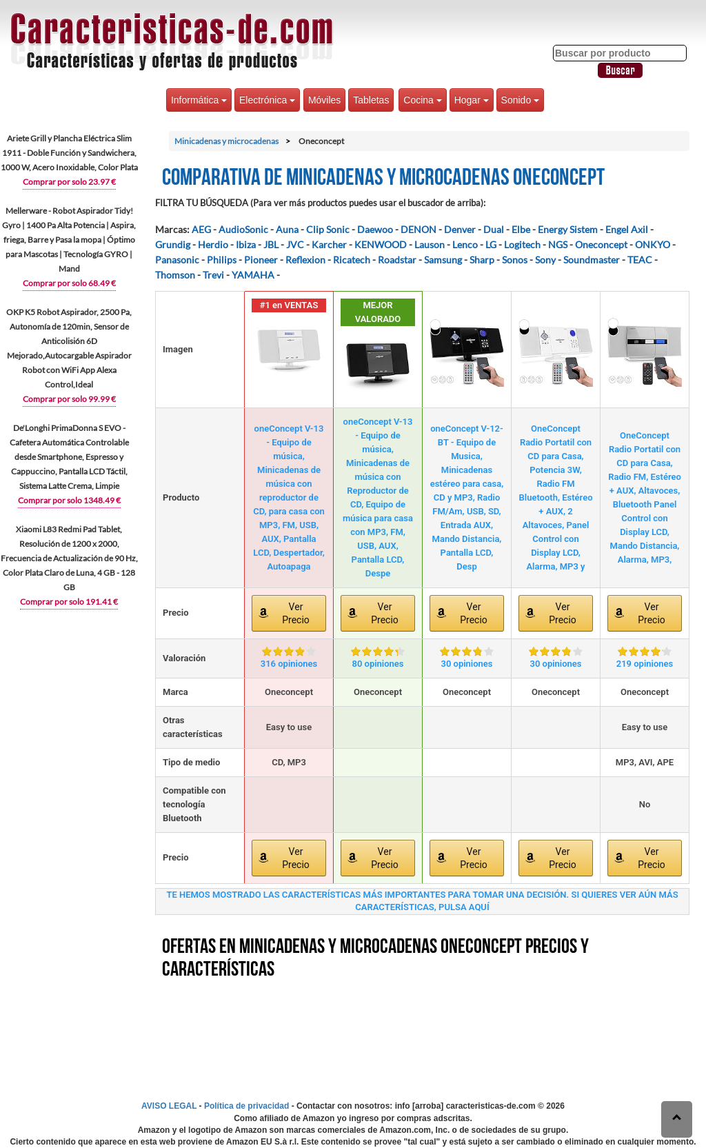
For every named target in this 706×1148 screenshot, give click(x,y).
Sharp (482, 259)
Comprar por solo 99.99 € (69, 399)
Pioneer (261, 259)
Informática (199, 99)
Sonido (520, 99)
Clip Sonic (328, 229)
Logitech (522, 244)
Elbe (521, 229)
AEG (201, 229)
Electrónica (267, 99)
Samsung (443, 259)
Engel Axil (626, 229)
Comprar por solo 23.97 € (69, 182)
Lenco (465, 244)
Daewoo (375, 229)
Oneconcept (601, 244)
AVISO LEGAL (168, 1106)
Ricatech (351, 259)
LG (490, 244)
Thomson (175, 275)
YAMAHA (253, 275)
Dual (493, 229)
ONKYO (652, 244)
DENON (418, 229)
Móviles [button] (324, 99)
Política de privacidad (246, 1106)
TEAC (639, 259)
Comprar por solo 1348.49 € (69, 500)
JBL (271, 244)
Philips (221, 259)
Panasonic (177, 259)
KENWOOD (380, 244)
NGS (557, 244)
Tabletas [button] (371, 99)
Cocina (422, 99)
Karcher (329, 244)
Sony (545, 259)
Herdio (213, 244)
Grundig (172, 244)
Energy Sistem (568, 229)
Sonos (514, 259)
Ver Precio (296, 613)
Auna (287, 229)
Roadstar (397, 259)
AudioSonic (243, 229)
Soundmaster (591, 259)
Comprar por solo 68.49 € (69, 283)
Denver (460, 229)
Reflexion (305, 259)
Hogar (471, 99)
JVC (295, 244)
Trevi (213, 275)
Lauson (429, 244)
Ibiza (246, 244)
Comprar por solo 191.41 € (69, 601)
